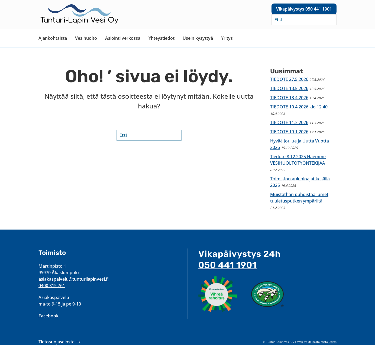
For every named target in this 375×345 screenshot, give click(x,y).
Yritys (227, 38)
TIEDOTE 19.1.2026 (289, 132)
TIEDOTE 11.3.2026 (289, 122)
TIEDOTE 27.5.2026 (289, 79)
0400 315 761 (51, 285)
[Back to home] (79, 14)
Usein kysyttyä (198, 38)
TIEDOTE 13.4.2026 (289, 98)
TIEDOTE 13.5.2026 (289, 88)
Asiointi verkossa (122, 38)
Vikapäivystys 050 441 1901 (304, 9)
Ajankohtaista (52, 38)
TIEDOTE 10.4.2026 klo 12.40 (299, 107)
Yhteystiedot (161, 38)
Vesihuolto (86, 38)
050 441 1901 (227, 265)
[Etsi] (304, 19)
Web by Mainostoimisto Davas (317, 342)
